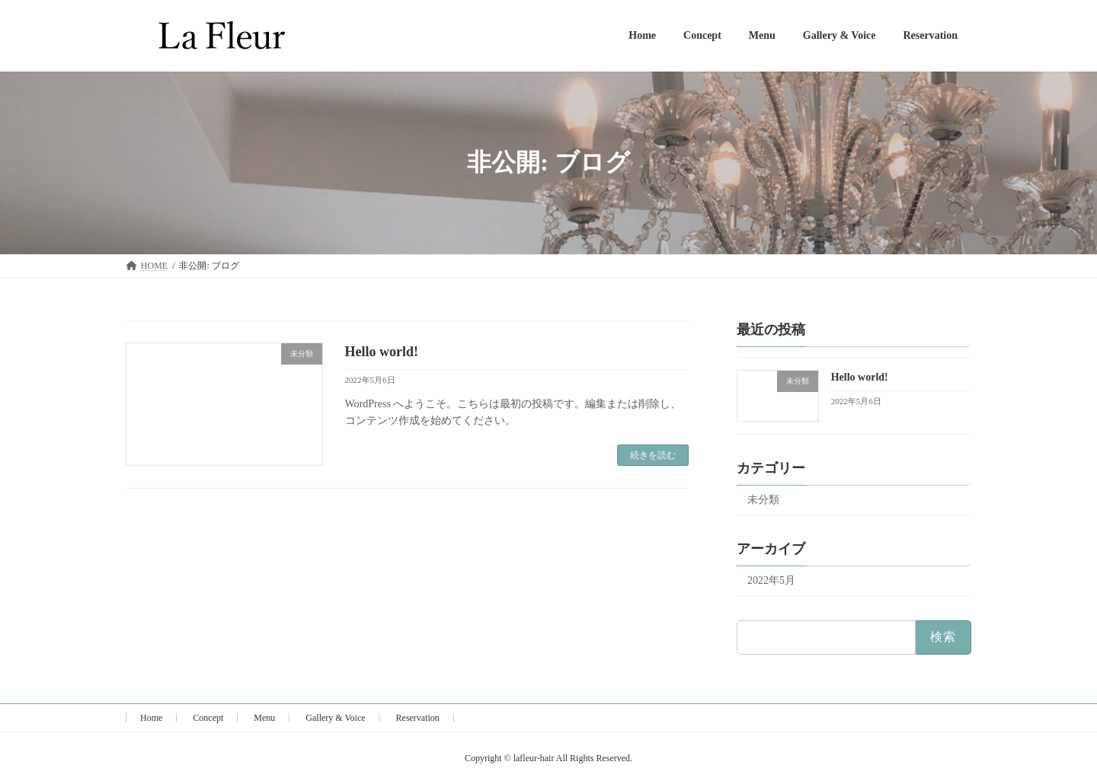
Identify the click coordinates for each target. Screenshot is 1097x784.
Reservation (418, 717)
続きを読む (653, 455)
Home (151, 717)
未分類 (763, 499)
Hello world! (382, 351)
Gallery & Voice (335, 717)
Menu (264, 717)
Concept (208, 717)
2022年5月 (771, 580)
